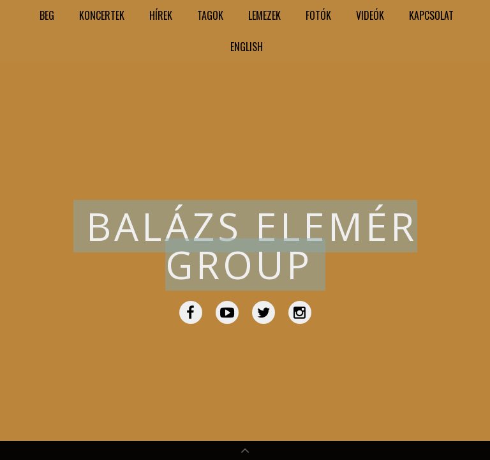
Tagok (210, 15)
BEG (47, 15)
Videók (370, 15)
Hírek (160, 15)
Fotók (318, 15)
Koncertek (101, 15)
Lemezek (264, 15)
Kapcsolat (431, 15)
